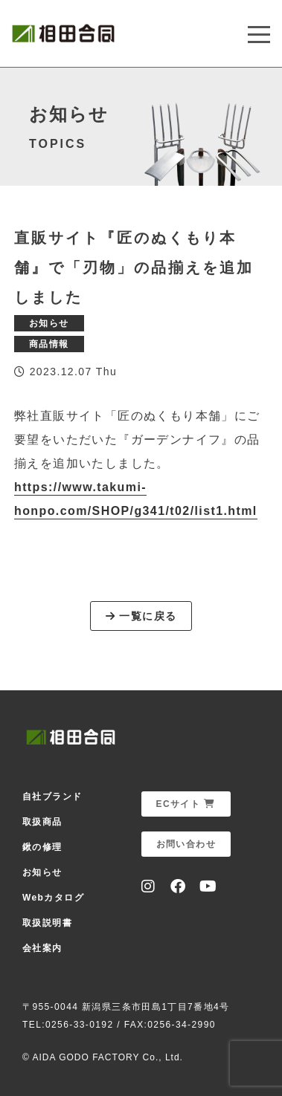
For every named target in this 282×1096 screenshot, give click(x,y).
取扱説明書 (47, 923)
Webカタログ (53, 897)
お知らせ (42, 872)
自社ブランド (52, 796)
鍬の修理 (42, 847)
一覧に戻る (141, 616)
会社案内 (42, 948)
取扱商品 (42, 822)
